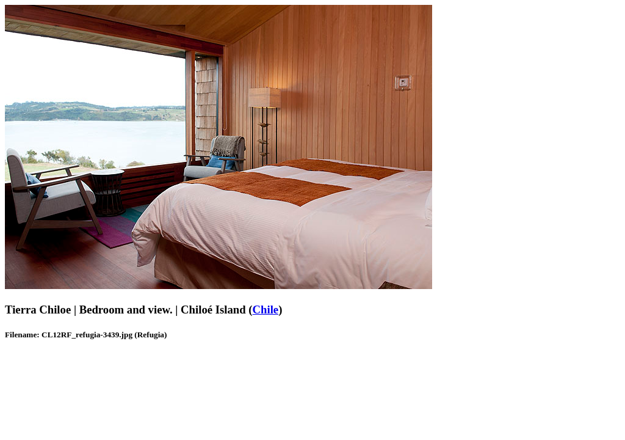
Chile (266, 309)
